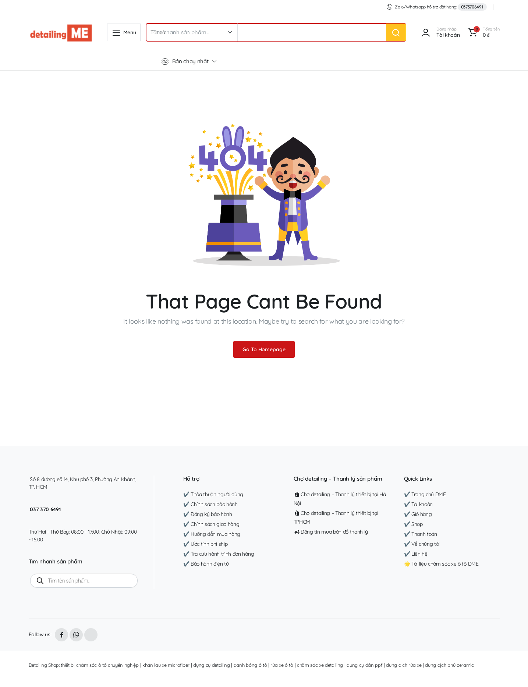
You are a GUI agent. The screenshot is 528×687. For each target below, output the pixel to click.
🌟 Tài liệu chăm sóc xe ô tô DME (441, 563)
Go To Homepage (263, 349)
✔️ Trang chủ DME (425, 494)
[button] (482, 32)
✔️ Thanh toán (420, 534)
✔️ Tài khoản (418, 504)
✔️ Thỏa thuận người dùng (213, 494)
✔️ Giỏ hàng (418, 514)
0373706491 (472, 7)
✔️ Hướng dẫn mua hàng (212, 534)
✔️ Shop (413, 524)
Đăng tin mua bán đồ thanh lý (331, 531)
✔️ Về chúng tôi (422, 544)
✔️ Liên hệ (416, 554)
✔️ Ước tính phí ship (205, 544)
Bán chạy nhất (185, 61)
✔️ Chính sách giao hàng (211, 524)
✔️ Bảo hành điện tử (206, 563)
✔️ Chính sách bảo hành (210, 504)
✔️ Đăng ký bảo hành (207, 514)
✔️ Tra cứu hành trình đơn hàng (218, 554)
